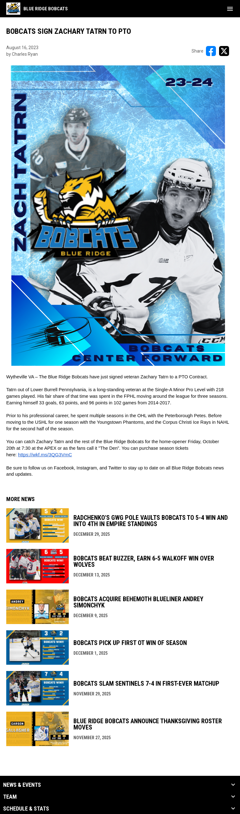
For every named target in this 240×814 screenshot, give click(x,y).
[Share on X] (224, 51)
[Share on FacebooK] (211, 51)
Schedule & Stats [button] (26, 808)
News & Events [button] (22, 785)
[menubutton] (230, 9)
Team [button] (10, 797)
